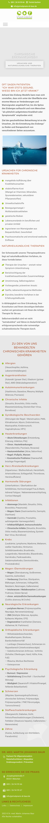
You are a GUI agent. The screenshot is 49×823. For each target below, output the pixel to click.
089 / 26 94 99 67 (14, 790)
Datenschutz (15, 805)
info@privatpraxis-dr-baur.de (24, 6)
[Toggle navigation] (5, 24)
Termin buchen (33, 2)
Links (4, 805)
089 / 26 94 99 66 (16, 2)
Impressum (28, 805)
